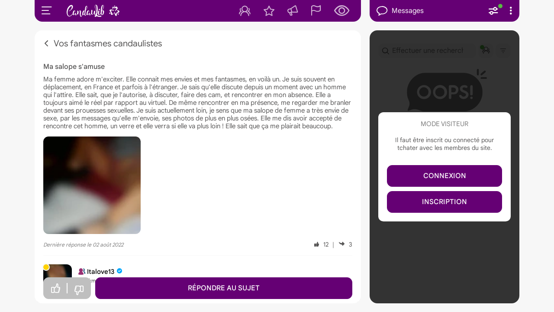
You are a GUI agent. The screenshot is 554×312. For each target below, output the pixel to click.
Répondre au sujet (224, 288)
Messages (400, 11)
